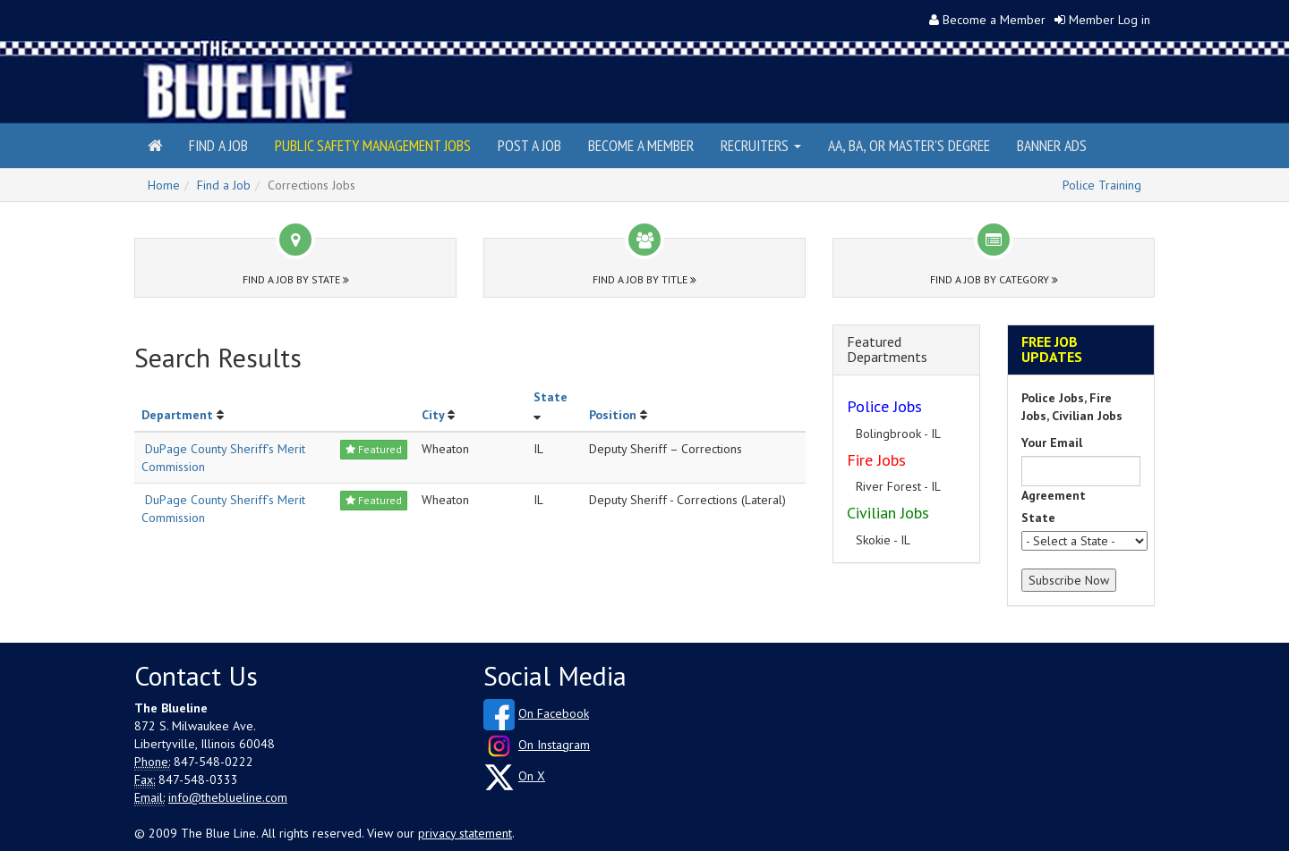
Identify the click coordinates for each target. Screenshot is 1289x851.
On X (531, 776)
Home (164, 185)
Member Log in (1109, 20)
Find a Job (218, 145)
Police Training (1102, 185)
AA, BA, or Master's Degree (909, 145)
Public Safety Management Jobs (373, 145)
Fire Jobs (876, 460)
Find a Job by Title (644, 279)
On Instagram (554, 745)
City (433, 415)
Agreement (1053, 495)
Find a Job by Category (994, 279)
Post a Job (529, 145)
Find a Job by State (296, 279)
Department (177, 415)
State (551, 397)
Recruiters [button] (761, 145)
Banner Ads (1052, 145)
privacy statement (465, 833)
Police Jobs (884, 406)
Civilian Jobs (888, 512)
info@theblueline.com (227, 797)
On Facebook (553, 713)
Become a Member (994, 20)
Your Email (1051, 442)
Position (612, 415)
